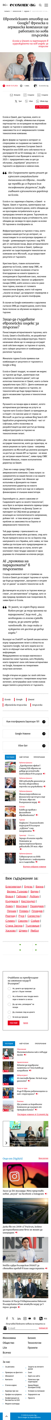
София (35, 920)
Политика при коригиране (33, 1380)
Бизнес (32, 1338)
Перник (11, 911)
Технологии (17, 11)
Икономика (9, 1338)
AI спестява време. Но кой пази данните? (32, 1079)
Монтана (21, 906)
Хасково (10, 930)
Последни (10, 757)
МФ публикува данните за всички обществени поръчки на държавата (32, 784)
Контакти (9, 1379)
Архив (25, 1023)
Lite (5, 1347)
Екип (30, 1372)
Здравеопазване (22, 1062)
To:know (22, 807)
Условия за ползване (36, 1391)
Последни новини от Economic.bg (32, 1114)
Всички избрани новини (34, 867)
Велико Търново (17, 891)
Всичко (7, 1352)
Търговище (33, 925)
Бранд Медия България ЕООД (34, 1386)
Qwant (31, 699)
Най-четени (24, 757)
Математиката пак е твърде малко (32, 1053)
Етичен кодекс (11, 1385)
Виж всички (43, 1158)
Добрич (34, 896)
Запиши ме (43, 1328)
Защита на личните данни (36, 1368)
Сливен (10, 920)
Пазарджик (37, 906)
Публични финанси (25, 763)
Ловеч (9, 906)
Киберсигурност (22, 1075)
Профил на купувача (13, 1394)
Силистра (33, 915)
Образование (21, 1049)
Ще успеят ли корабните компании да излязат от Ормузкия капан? (29, 1107)
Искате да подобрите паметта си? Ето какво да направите (30, 1068)
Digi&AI (26, 11)
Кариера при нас (11, 1391)
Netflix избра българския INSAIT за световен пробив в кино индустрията (25, 1267)
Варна (40, 886)
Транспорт (22, 835)
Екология (22, 1135)
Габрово (21, 896)
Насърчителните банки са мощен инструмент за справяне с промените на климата (28, 1141)
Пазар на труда (22, 1088)
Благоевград (13, 886)
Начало (7, 11)
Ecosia (8, 699)
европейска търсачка (16, 705)
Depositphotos (35, 1417)
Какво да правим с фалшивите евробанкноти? (28, 812)
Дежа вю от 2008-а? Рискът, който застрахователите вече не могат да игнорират (22, 1229)
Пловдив (37, 911)
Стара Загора (14, 925)
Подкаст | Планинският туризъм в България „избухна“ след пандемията (31, 827)
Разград (10, 915)
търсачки (37, 705)
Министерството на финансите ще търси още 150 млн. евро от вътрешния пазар (32, 798)
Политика (20, 1101)
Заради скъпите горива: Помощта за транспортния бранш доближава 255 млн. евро (31, 843)
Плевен (24, 911)
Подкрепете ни (34, 1394)
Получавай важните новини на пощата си (25, 1324)
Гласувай (13, 1023)
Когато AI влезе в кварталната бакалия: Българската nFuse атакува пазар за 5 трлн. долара (25, 1304)
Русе (21, 915)
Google (19, 699)
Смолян (23, 920)
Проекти (33, 1347)
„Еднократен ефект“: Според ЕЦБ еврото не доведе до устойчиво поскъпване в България (32, 769)
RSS (43, 1319)
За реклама (9, 1367)
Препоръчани (39, 757)
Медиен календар (12, 1404)
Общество (8, 1342)
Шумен (23, 930)
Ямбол (34, 930)
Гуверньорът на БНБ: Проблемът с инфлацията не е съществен (32, 859)
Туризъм (22, 820)
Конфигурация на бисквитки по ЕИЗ (12, 1399)
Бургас (28, 886)
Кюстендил (28, 901)
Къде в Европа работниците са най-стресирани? (32, 1092)
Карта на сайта (34, 1376)
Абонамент (9, 1376)
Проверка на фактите (14, 1372)
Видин (34, 891)
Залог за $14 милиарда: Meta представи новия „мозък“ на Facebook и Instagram (25, 1192)
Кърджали (11, 901)
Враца (9, 896)
